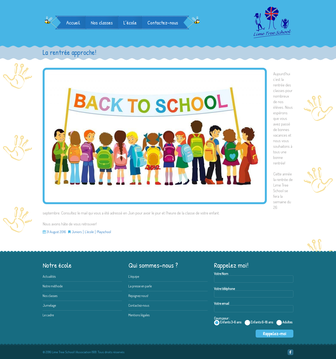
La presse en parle (140, 286)
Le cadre (48, 315)
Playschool (104, 232)
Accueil (73, 22)
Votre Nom (253, 277)
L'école (89, 232)
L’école (130, 22)
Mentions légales (139, 315)
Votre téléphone (253, 292)
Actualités (49, 276)
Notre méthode (53, 286)
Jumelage (49, 305)
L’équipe (133, 276)
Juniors (77, 232)
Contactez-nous (162, 22)
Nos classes (102, 22)
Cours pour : (253, 326)
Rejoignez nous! (138, 296)
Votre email (253, 307)
